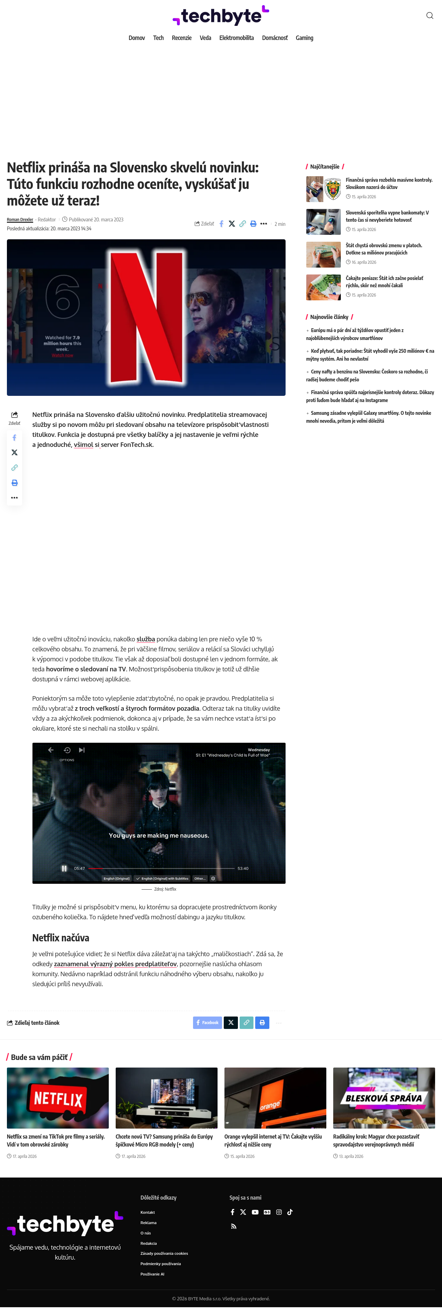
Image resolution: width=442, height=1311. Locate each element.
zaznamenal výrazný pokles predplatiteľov (117, 963)
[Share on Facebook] (221, 223)
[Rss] (234, 1227)
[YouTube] (255, 1213)
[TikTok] (290, 1213)
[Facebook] (233, 1213)
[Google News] (267, 1213)
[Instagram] (279, 1213)
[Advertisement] (221, 96)
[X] (243, 1213)
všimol (85, 444)
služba (147, 639)
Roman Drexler (22, 219)
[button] (429, 15)
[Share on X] (232, 223)
